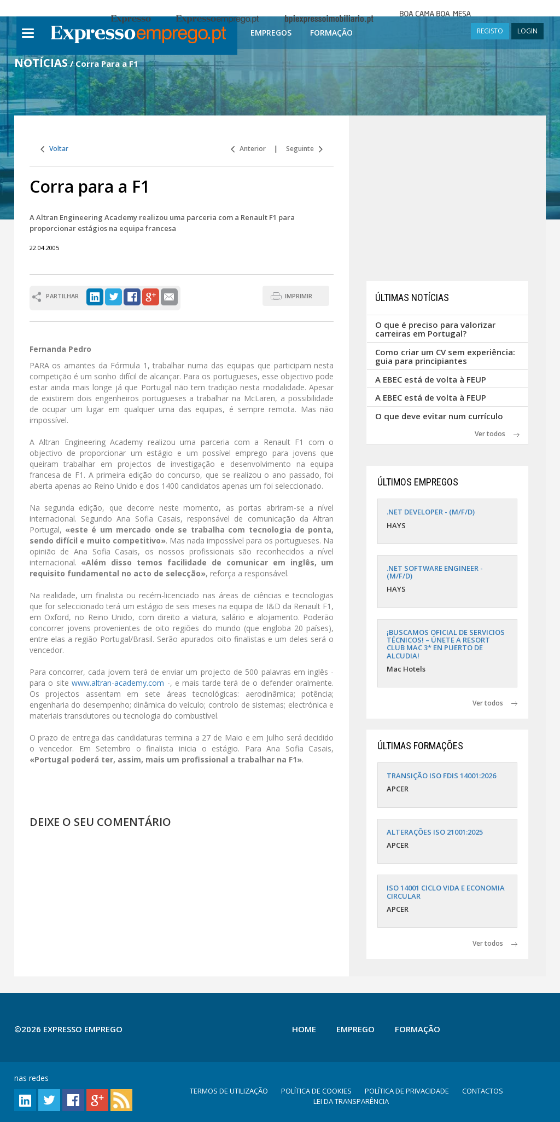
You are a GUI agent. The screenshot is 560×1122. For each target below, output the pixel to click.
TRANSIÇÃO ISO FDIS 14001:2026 (441, 775)
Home (304, 1028)
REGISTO (490, 31)
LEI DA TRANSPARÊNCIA (351, 1101)
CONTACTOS (482, 1091)
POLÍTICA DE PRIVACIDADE (407, 1091)
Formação (331, 32)
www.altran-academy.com (118, 683)
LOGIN (527, 31)
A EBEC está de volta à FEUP (430, 379)
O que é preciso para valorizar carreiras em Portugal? (435, 329)
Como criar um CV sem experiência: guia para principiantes (445, 356)
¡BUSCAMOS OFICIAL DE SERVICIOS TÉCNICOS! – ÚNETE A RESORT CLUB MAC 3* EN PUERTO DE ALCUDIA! (446, 644)
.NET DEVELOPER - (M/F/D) (431, 512)
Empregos (270, 32)
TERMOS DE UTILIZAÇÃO (229, 1091)
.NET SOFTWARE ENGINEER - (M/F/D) (435, 572)
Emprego (355, 1028)
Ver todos (497, 433)
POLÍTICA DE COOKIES (316, 1091)
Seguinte (304, 148)
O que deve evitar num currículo (439, 415)
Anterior (248, 148)
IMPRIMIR (298, 296)
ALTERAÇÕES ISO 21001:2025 (435, 832)
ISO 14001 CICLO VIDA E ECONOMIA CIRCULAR (446, 891)
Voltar (54, 148)
